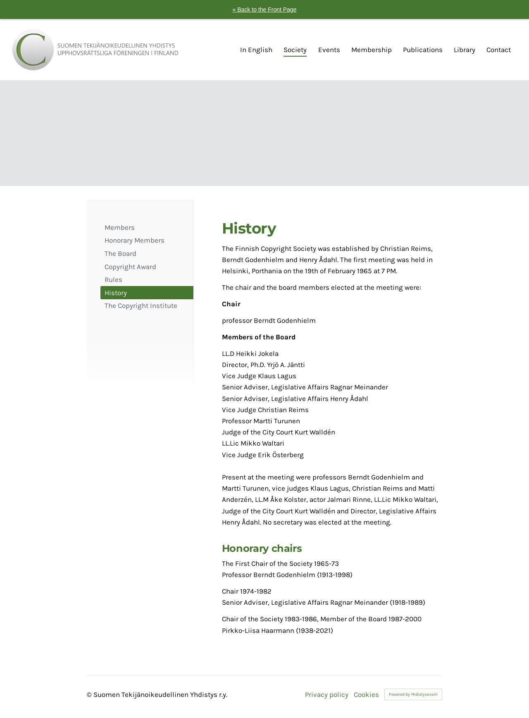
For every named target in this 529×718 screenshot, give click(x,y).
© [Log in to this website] (90, 694)
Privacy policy (326, 694)
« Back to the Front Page (265, 9)
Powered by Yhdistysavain (413, 694)
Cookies (366, 694)
